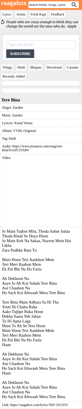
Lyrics (7, 14)
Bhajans (36, 67)
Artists (21, 14)
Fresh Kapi (38, 14)
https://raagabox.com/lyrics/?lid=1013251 (39, 405)
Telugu (7, 67)
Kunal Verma (23, 123)
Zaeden (18, 107)
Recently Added (14, 76)
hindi (12, 138)
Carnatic (73, 67)
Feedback (57, 14)
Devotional (54, 67)
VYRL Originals (24, 131)
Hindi (21, 67)
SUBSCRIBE (20, 54)
